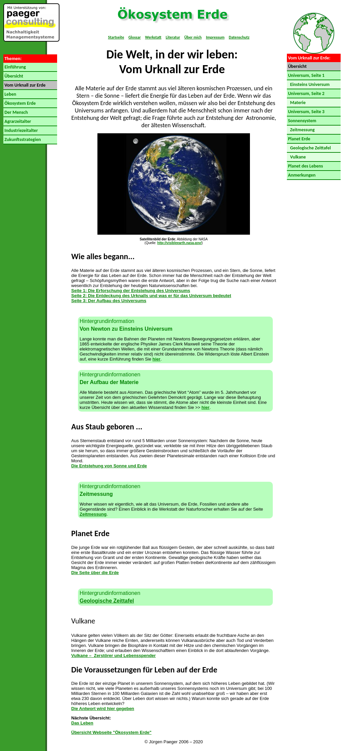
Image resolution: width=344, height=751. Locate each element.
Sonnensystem (301, 121)
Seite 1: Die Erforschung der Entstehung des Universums (130, 290)
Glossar (134, 37)
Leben (9, 94)
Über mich (193, 37)
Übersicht (13, 76)
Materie (296, 102)
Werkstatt (153, 37)
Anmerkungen (301, 175)
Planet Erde (298, 139)
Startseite (116, 37)
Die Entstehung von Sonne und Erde (109, 465)
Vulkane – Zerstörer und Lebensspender (113, 655)
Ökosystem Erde (19, 103)
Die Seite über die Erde (95, 572)
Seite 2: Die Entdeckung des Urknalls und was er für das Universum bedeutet (151, 295)
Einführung (14, 67)
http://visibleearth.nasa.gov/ (179, 243)
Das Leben (82, 722)
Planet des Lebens (305, 166)
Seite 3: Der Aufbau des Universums (108, 300)
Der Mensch (15, 112)
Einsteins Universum (308, 84)
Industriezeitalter (20, 130)
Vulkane (296, 157)
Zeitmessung (93, 514)
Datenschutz (239, 37)
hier (157, 359)
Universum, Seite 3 (306, 111)
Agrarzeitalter (17, 121)
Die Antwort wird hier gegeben (102, 708)
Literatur (173, 37)
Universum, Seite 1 (306, 75)
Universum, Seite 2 (306, 93)
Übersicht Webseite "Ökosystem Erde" (111, 732)
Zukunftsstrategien (22, 139)
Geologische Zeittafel (107, 601)
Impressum (215, 37)
